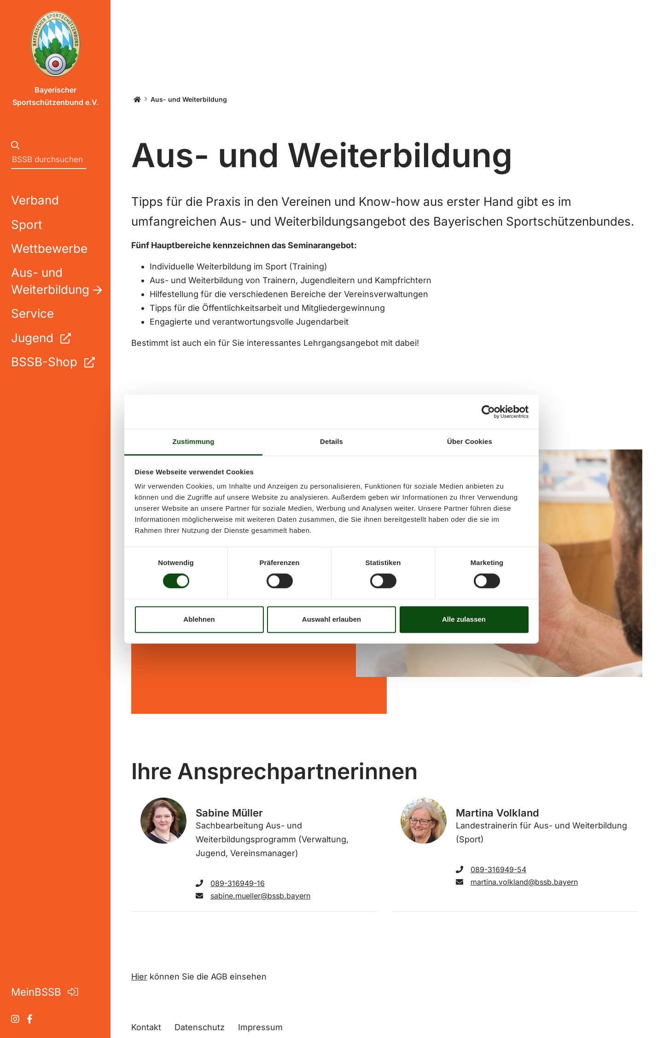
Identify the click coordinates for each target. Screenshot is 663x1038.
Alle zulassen (464, 619)
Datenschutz (199, 1027)
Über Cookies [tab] (469, 441)
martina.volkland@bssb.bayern (517, 881)
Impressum (260, 1027)
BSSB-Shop (52, 362)
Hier (139, 976)
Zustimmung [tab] (194, 441)
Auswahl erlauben (331, 619)
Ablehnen (199, 619)
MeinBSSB (44, 992)
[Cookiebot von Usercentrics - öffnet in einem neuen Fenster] (488, 412)
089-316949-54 (491, 869)
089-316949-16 (230, 883)
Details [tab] (331, 441)
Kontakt (146, 1027)
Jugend (40, 338)
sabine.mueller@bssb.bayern (253, 895)
